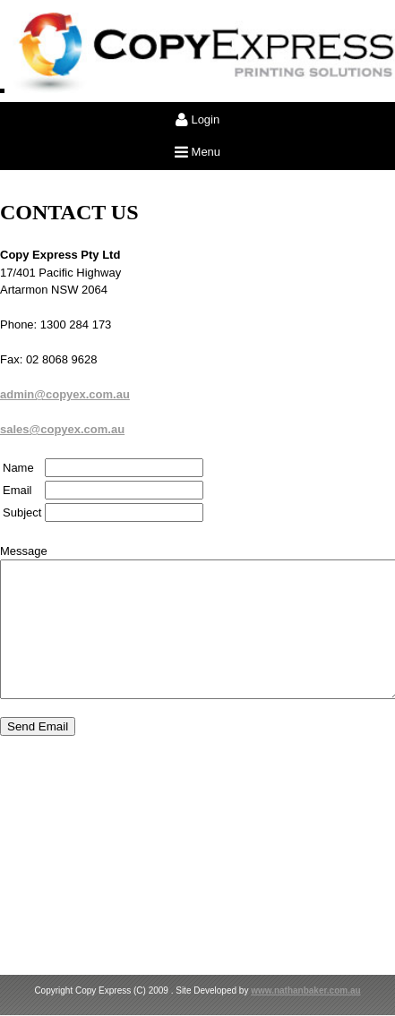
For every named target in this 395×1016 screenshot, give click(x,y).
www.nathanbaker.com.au (305, 990)
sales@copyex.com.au (62, 429)
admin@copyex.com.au (65, 394)
